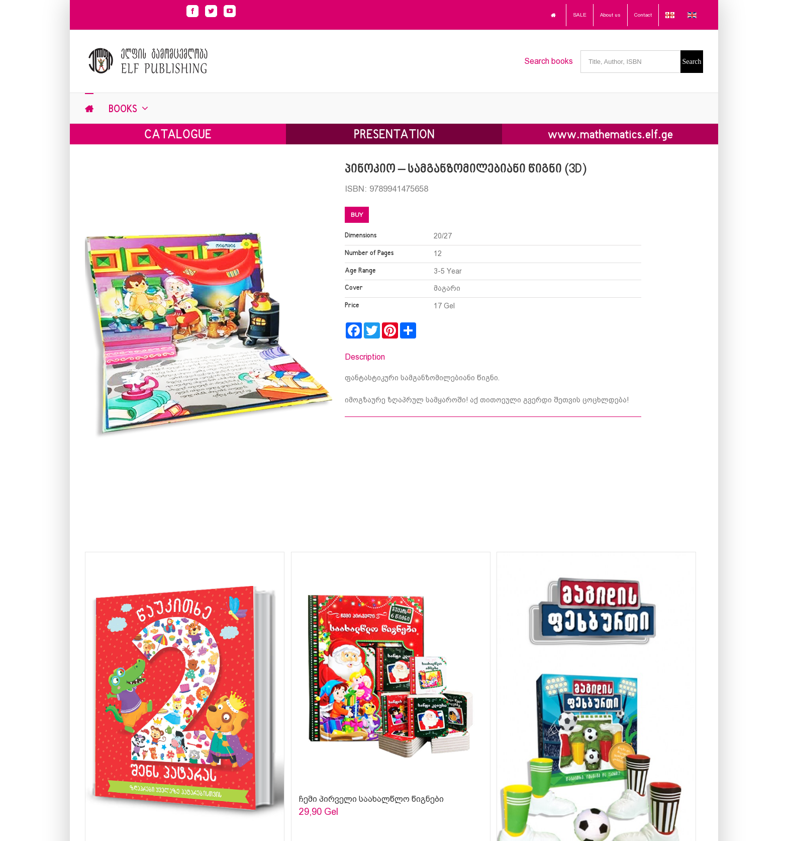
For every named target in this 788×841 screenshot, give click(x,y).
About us (610, 15)
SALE (579, 15)
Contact (643, 15)
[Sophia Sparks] (390, 668)
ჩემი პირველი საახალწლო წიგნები (371, 799)
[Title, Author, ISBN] (630, 61)
